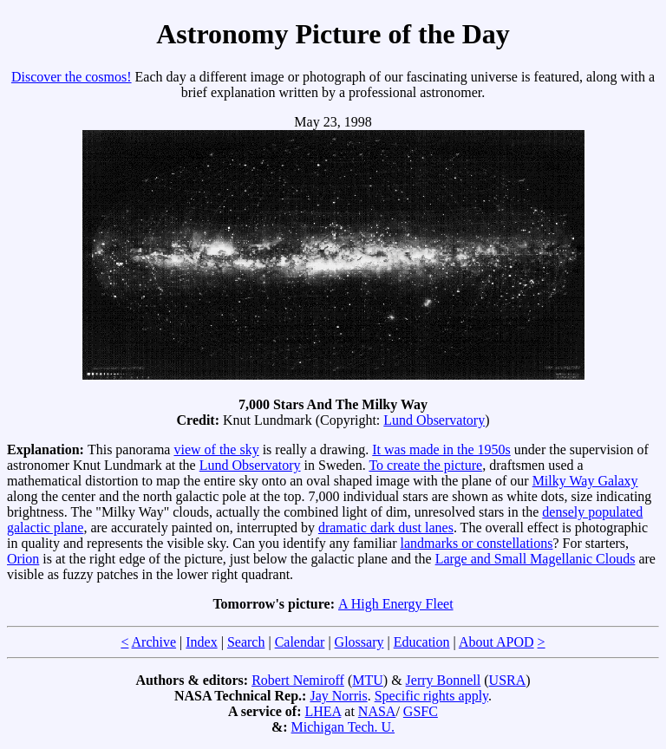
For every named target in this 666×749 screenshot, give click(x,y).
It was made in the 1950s (441, 449)
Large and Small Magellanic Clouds (535, 558)
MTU (367, 680)
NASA (377, 711)
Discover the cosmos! (71, 76)
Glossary (359, 642)
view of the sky (215, 449)
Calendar (300, 642)
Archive (154, 642)
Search (246, 642)
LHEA (323, 711)
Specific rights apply (431, 695)
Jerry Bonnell (443, 680)
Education (422, 642)
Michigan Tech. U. (343, 727)
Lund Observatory (434, 420)
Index (201, 642)
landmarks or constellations (477, 543)
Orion (23, 558)
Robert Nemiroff (297, 680)
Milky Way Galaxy (585, 480)
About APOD (496, 642)
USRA (507, 680)
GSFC (420, 711)
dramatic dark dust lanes (386, 527)
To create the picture (425, 465)
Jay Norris (338, 695)
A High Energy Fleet (396, 603)
